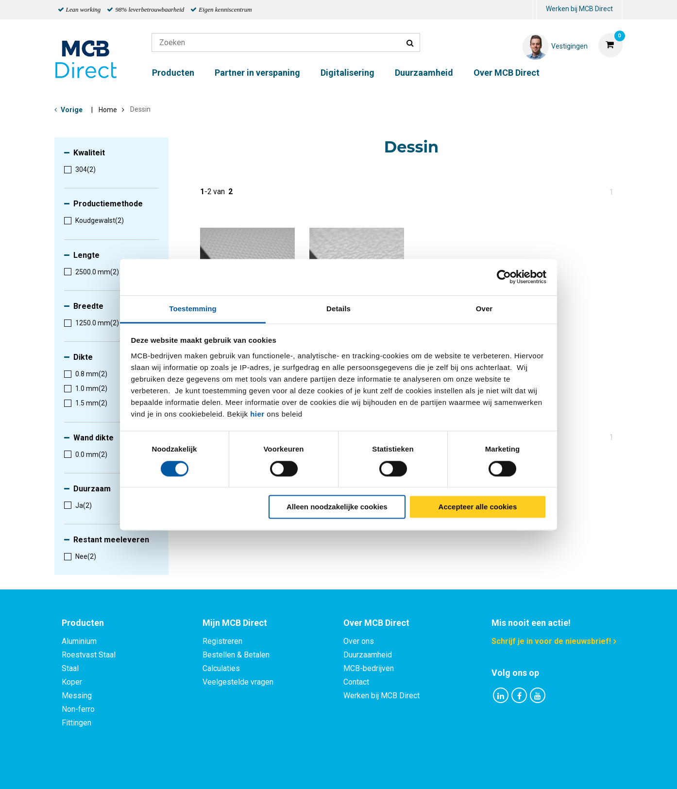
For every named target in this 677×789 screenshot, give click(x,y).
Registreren (222, 641)
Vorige (72, 110)
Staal (70, 668)
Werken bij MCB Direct (579, 9)
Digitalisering (347, 72)
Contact (356, 682)
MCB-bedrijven (368, 668)
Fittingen (76, 722)
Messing (77, 695)
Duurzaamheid (424, 72)
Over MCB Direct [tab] (376, 623)
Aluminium (79, 641)
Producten (173, 72)
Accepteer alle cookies (478, 507)
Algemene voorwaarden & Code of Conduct (351, 770)
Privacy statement (234, 770)
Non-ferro (78, 709)
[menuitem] (535, 10)
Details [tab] (338, 308)
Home (108, 110)
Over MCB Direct (507, 72)
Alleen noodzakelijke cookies (337, 507)
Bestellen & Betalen (236, 654)
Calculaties (221, 668)
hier (257, 414)
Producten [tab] (83, 623)
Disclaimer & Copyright (476, 770)
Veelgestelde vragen (238, 682)
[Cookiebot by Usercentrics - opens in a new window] (503, 276)
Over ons (358, 641)
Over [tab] (484, 308)
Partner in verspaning (257, 72)
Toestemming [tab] (193, 308)
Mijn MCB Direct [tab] (235, 623)
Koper (72, 682)
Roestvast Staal (89, 654)
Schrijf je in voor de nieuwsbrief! (551, 641)
